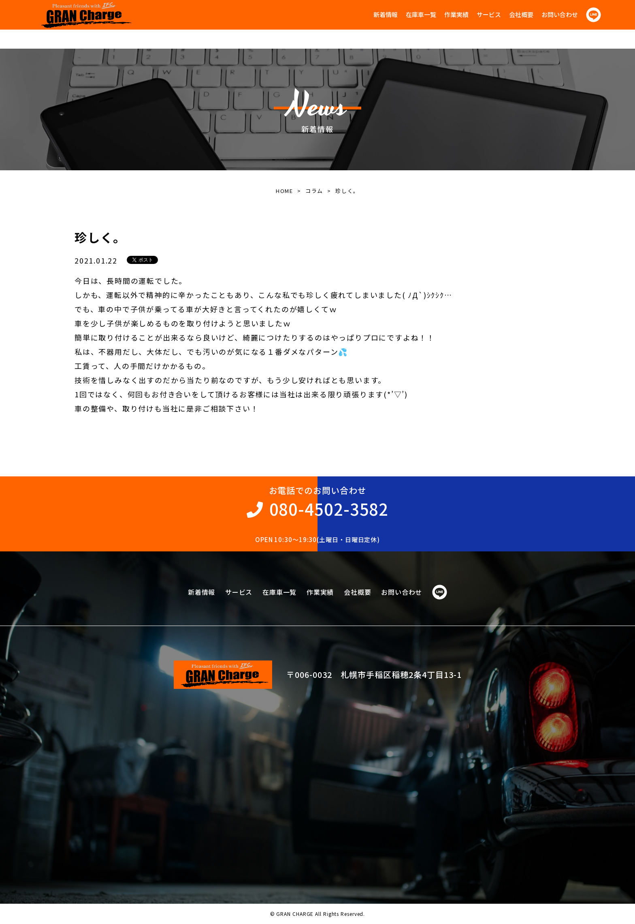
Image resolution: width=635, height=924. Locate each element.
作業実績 (456, 14)
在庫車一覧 (421, 14)
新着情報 (385, 14)
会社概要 (521, 14)
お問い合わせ (559, 14)
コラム (314, 191)
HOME (284, 191)
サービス (489, 14)
